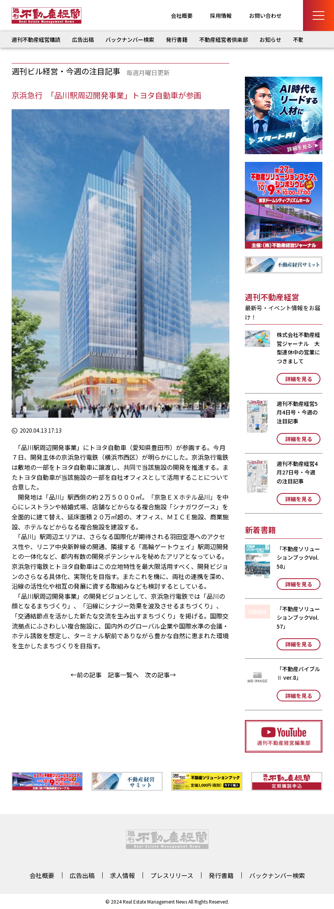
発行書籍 (177, 39)
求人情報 (122, 875)
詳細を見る (298, 379)
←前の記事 (86, 674)
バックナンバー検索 (129, 39)
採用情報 (221, 15)
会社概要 (182, 15)
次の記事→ (160, 674)
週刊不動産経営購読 (36, 39)
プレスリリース (171, 875)
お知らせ (270, 39)
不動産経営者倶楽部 (223, 39)
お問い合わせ (265, 15)
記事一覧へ (123, 674)
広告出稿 (83, 39)
